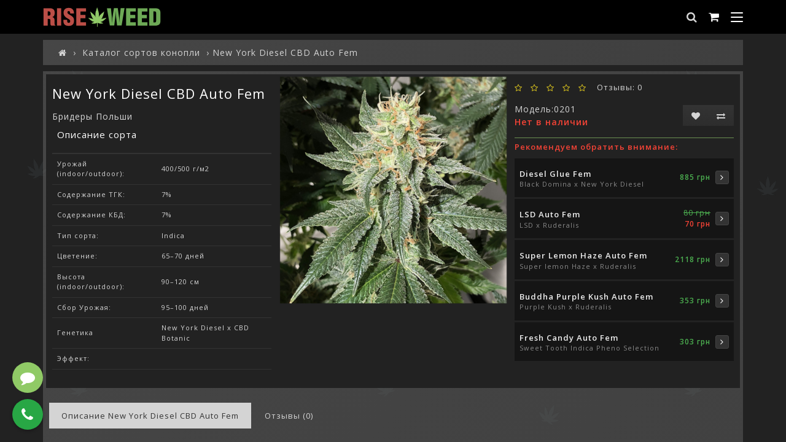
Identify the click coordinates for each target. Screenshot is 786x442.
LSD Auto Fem (549, 214)
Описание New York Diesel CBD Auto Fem (150, 415)
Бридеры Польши (92, 116)
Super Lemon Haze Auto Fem (583, 255)
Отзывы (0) (289, 415)
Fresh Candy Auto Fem (568, 337)
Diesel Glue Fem (555, 173)
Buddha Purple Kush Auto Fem (586, 296)
